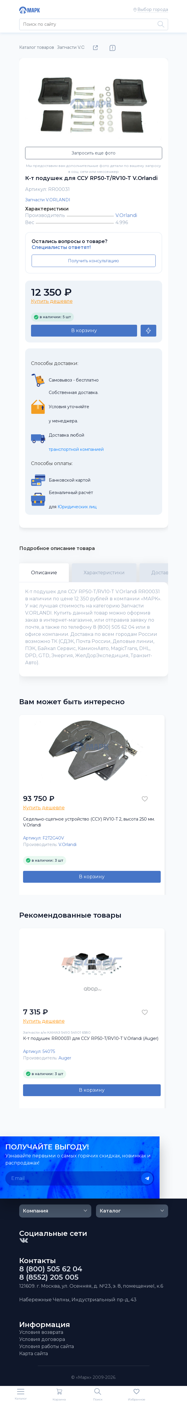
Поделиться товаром (96, 48)
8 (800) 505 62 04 (50, 1269)
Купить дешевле (52, 301)
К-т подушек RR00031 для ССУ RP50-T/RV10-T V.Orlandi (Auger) (90, 1038)
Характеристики (104, 572)
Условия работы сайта (46, 1346)
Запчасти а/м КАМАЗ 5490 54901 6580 (57, 1032)
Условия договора (42, 1339)
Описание (44, 572)
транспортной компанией (76, 449)
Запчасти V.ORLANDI (47, 199)
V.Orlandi (126, 215)
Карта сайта (33, 1353)
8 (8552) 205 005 (49, 1277)
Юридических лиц (77, 506)
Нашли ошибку (112, 48)
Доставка (162, 572)
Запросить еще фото (93, 153)
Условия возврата (41, 1332)
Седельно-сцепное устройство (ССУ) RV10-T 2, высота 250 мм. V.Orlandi (89, 822)
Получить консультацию (93, 260)
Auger (64, 1058)
